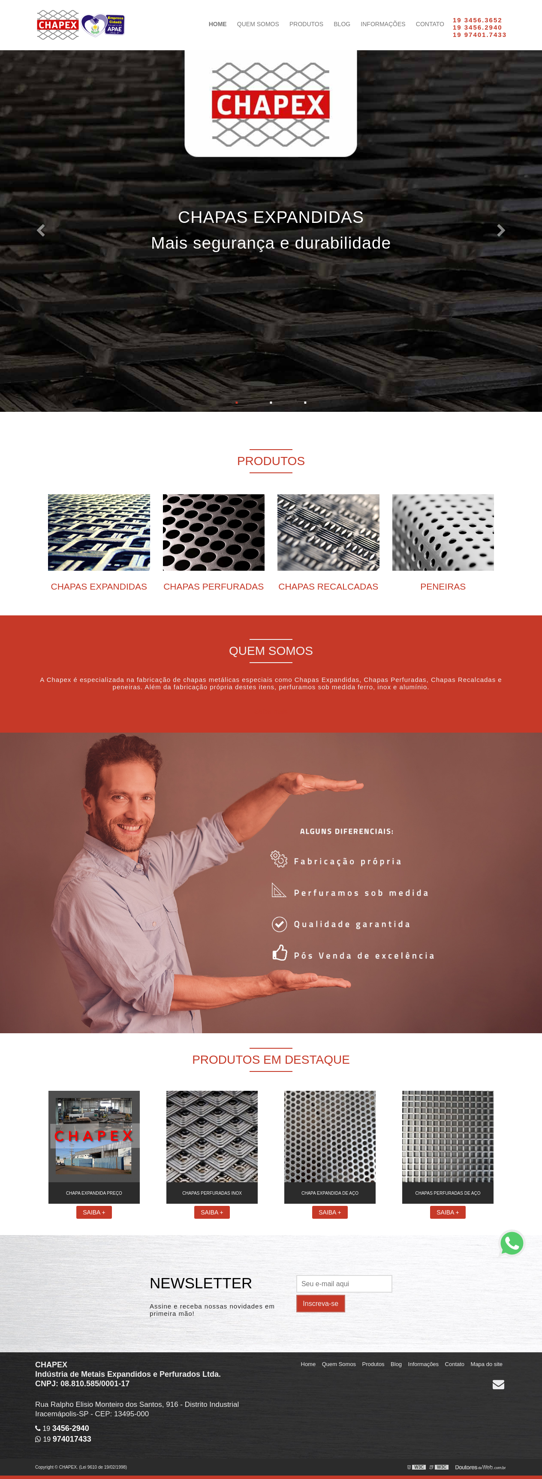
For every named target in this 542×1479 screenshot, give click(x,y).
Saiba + (94, 1212)
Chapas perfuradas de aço (447, 1193)
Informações (383, 24)
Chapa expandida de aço (329, 1193)
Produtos (306, 24)
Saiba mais (271, 711)
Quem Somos (258, 24)
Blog (342, 24)
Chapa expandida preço (94, 1193)
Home (218, 24)
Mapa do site (487, 1364)
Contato (430, 24)
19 (62, 1428)
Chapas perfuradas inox (212, 1193)
